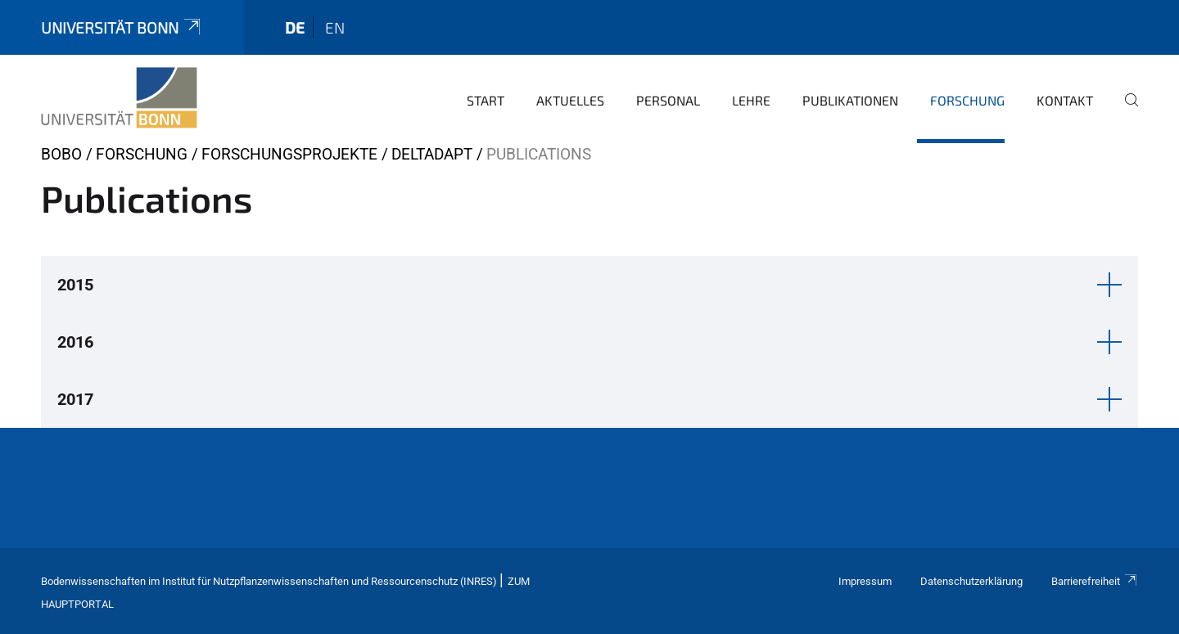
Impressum (865, 581)
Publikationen (850, 100)
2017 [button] (75, 399)
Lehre (751, 100)
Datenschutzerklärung (971, 581)
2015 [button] (75, 285)
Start (485, 100)
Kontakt (1065, 100)
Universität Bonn (122, 27)
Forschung (967, 100)
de (295, 27)
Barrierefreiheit (1094, 581)
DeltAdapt (431, 154)
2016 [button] (75, 342)
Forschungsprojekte (289, 154)
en (335, 27)
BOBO (61, 154)
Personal (668, 100)
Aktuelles (570, 100)
